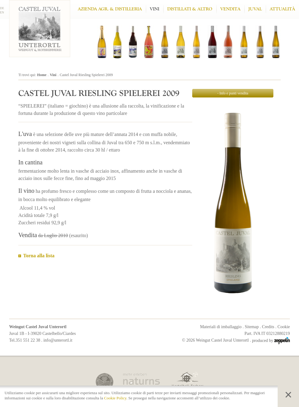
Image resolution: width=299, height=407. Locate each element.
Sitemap (252, 326)
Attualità (282, 9)
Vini (154, 9)
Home (42, 75)
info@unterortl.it (57, 340)
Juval (255, 9)
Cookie (284, 326)
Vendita (230, 9)
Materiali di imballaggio (221, 326)
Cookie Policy (115, 398)
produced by (271, 340)
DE (2, 8)
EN (2, 12)
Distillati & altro (189, 9)
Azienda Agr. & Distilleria (110, 9)
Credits (268, 326)
